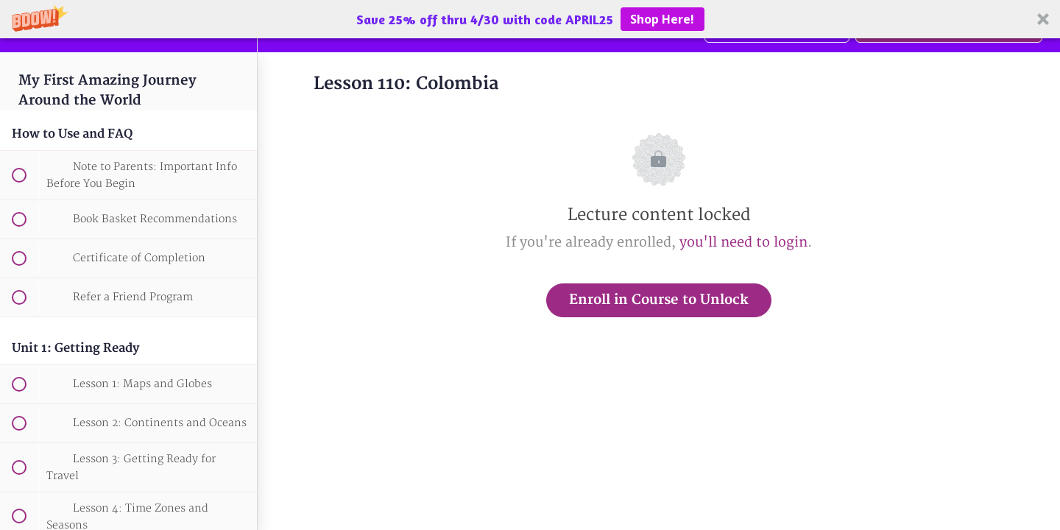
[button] (530, 19)
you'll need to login (743, 242)
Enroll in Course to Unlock (659, 300)
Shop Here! (662, 19)
